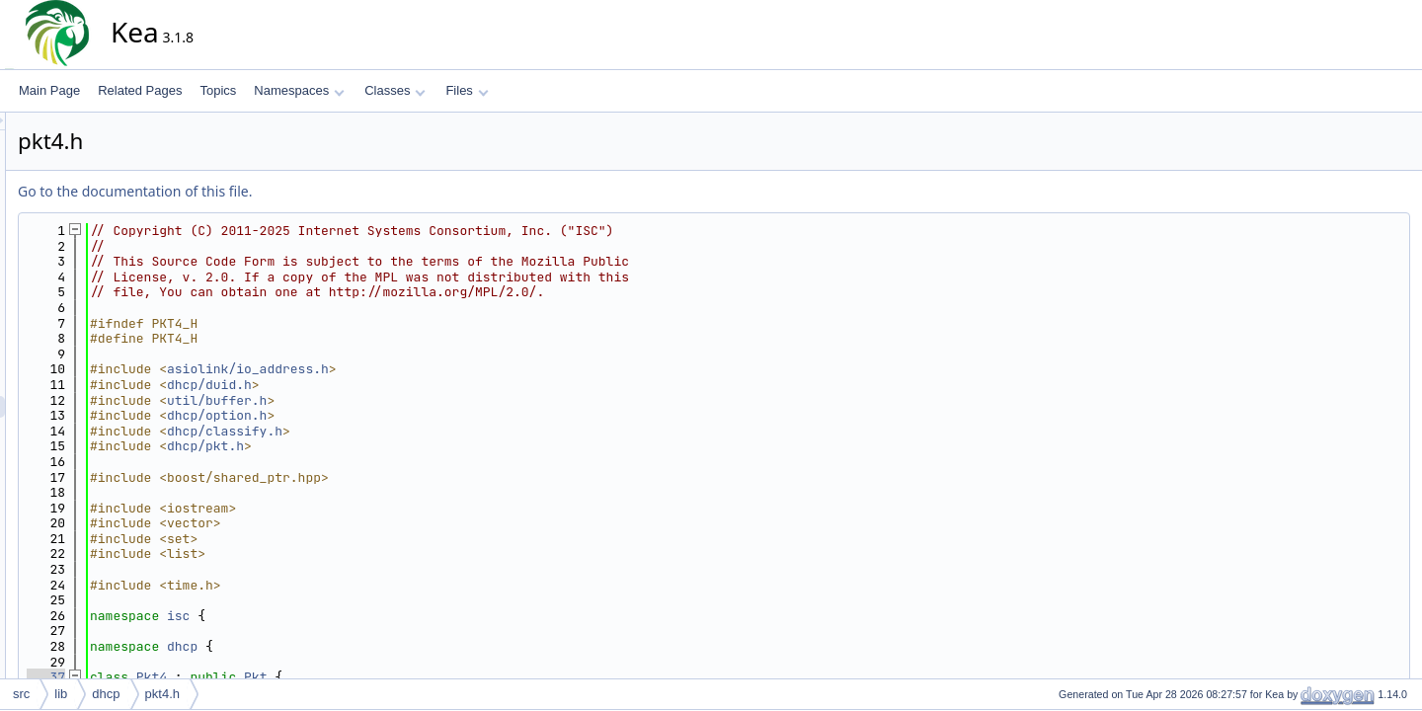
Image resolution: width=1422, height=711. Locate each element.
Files (466, 90)
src (21, 693)
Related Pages (140, 90)
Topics (217, 90)
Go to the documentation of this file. (313, 191)
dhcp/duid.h (387, 384)
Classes (395, 90)
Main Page (49, 90)
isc (356, 615)
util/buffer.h (394, 400)
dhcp (360, 646)
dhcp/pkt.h (383, 445)
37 (223, 677)
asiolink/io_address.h (426, 368)
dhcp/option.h (394, 415)
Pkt (433, 677)
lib (60, 693)
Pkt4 (329, 677)
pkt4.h (162, 693)
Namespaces (299, 90)
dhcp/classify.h (402, 431)
